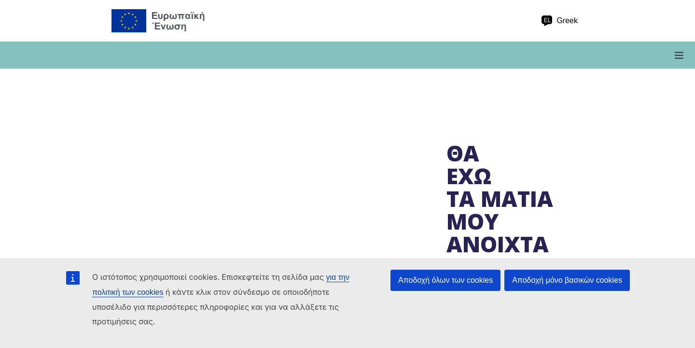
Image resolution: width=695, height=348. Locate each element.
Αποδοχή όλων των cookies (445, 280)
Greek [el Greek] (559, 21)
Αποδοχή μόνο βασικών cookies (567, 280)
